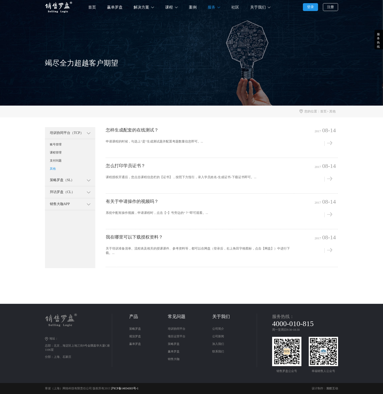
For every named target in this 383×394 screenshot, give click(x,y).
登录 (310, 7)
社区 (235, 7)
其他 (332, 111)
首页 (92, 7)
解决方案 (141, 7)
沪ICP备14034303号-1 (124, 388)
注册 (330, 7)
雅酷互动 (332, 388)
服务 (211, 7)
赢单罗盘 (115, 7)
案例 (193, 7)
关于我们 (258, 7)
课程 (169, 7)
